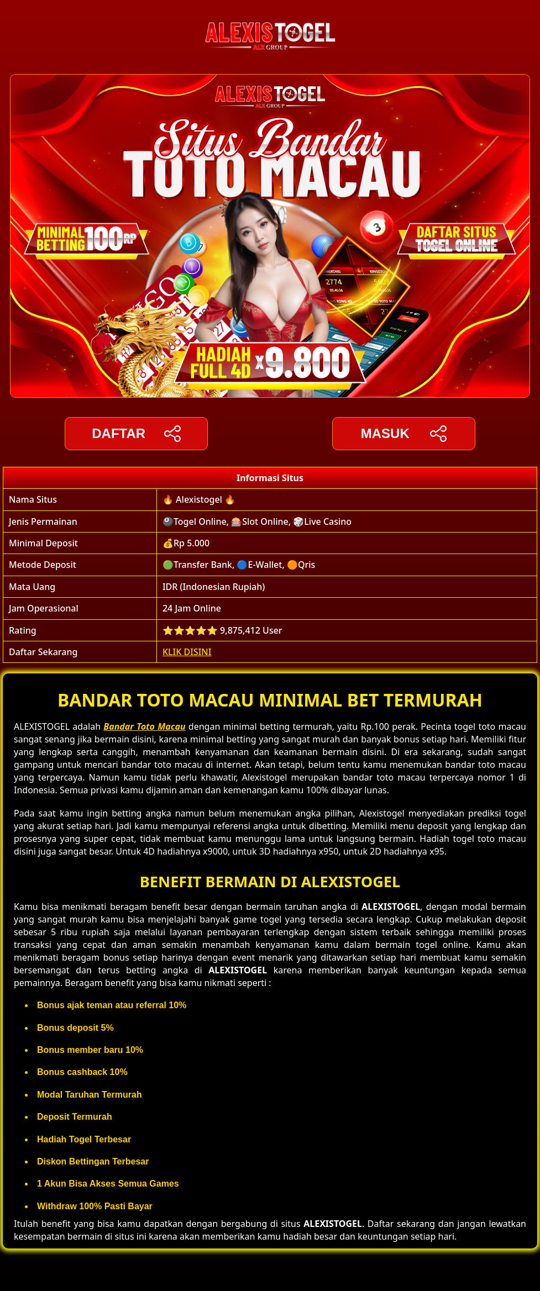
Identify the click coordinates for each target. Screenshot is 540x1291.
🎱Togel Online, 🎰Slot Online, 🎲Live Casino (257, 521)
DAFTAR (136, 433)
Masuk (404, 433)
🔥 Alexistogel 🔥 (198, 499)
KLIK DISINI (187, 652)
